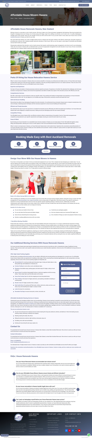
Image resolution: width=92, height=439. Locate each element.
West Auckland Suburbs (53, 425)
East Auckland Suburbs (53, 427)
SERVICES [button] (39, 5)
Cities (16, 18)
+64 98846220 (17, 340)
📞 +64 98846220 (84, 1)
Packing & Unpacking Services (36, 428)
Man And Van (33, 426)
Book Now (46, 151)
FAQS (46, 5)
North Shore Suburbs (52, 422)
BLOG (55, 5)
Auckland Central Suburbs (53, 420)
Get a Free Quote (5, 435)
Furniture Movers (33, 421)
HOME (27, 5)
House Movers (33, 419)
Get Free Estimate (84, 5)
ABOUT (33, 5)
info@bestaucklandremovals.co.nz (22, 342)
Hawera (20, 18)
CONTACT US (62, 5)
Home (12, 18)
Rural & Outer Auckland (53, 432)
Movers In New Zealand (53, 418)
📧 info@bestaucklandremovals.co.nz (69, 1)
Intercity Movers (33, 431)
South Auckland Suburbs (53, 429)
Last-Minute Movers (34, 433)
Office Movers (33, 424)
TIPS (50, 5)
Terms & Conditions (84, 437)
